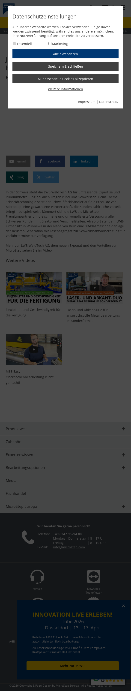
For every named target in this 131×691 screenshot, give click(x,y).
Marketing (60, 44)
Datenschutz (109, 101)
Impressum (86, 101)
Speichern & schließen (65, 66)
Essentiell (24, 44)
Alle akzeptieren (65, 54)
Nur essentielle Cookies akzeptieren (65, 79)
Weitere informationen (65, 89)
